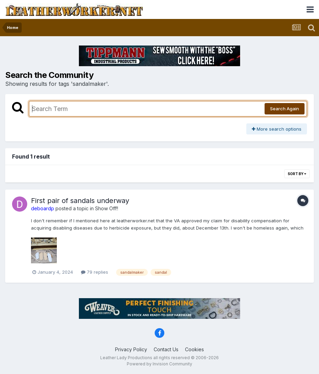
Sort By (297, 174)
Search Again (284, 108)
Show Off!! (106, 208)
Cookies (194, 349)
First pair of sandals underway (80, 200)
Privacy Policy (131, 349)
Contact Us (166, 349)
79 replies (94, 272)
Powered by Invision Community (159, 363)
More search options (276, 129)
